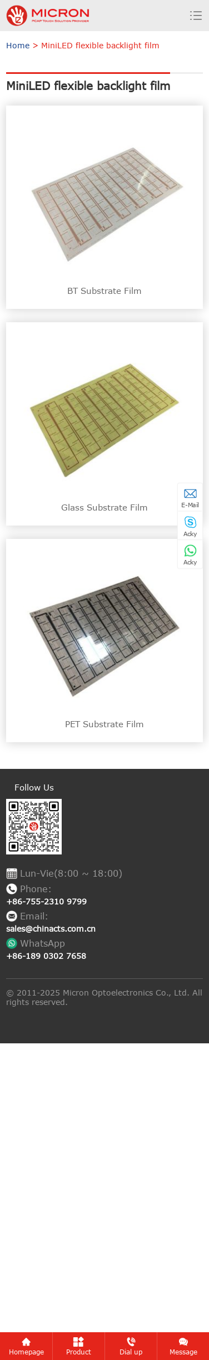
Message (183, 1346)
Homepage (26, 1346)
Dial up (131, 1346)
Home (17, 45)
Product (78, 1346)
